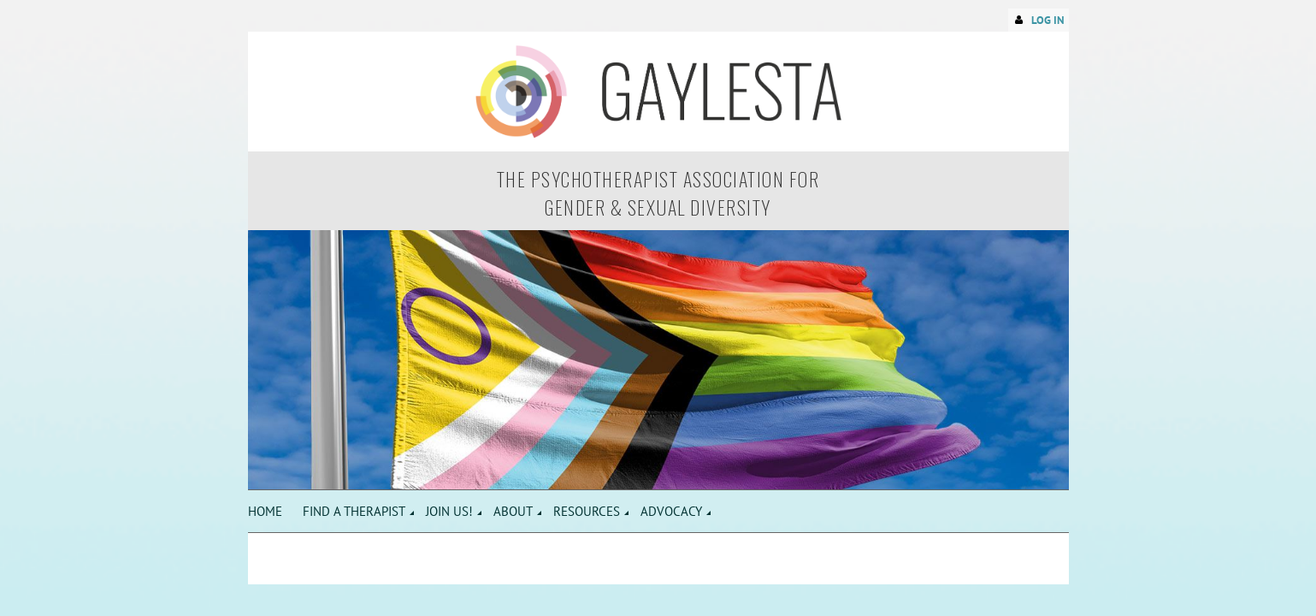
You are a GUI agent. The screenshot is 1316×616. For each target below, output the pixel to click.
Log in (1048, 20)
